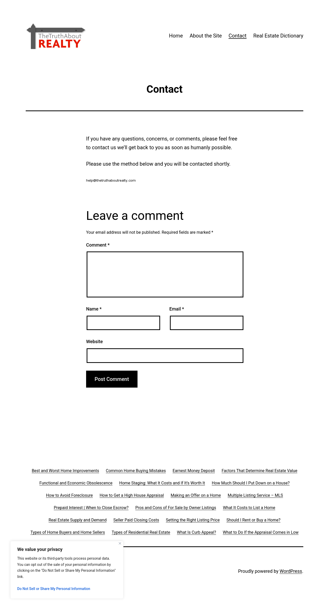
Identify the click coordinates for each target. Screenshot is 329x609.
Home (176, 36)
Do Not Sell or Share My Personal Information (53, 589)
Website (94, 341)
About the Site (206, 36)
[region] (66, 570)
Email (176, 309)
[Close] (120, 543)
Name (94, 309)
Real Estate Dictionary (278, 36)
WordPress (291, 571)
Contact (237, 36)
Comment (97, 245)
